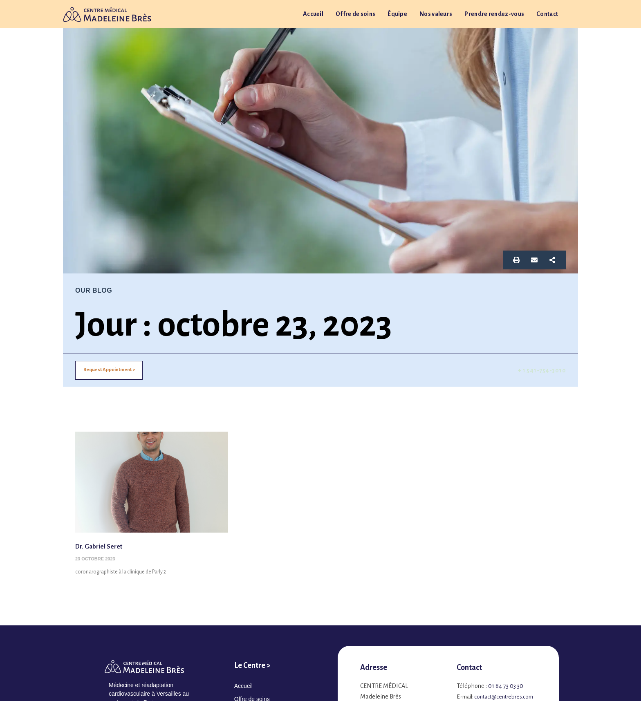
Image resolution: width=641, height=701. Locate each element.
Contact (547, 14)
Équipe (397, 14)
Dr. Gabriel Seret (102, 546)
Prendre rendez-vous (494, 14)
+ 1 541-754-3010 (542, 370)
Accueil (313, 14)
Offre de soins (355, 14)
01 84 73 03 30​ (505, 686)
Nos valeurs (435, 14)
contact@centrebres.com (503, 697)
